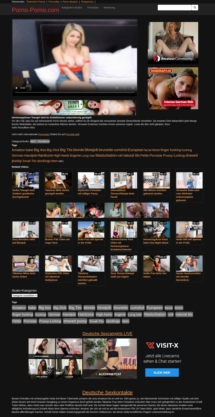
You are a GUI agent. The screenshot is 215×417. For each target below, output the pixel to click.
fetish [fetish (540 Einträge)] (156, 150)
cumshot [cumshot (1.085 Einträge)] (120, 150)
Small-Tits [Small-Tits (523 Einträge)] (29, 161)
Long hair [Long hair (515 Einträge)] (88, 155)
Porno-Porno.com (35, 10)
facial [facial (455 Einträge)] (148, 150)
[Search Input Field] (174, 7)
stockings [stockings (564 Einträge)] (44, 161)
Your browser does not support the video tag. (74, 57)
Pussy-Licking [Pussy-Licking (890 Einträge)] (174, 155)
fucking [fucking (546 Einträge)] (187, 150)
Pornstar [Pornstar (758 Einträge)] (156, 155)
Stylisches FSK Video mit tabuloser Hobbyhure (57, 276)
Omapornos (87, 1)
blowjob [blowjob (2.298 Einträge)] (91, 149)
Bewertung (109, 7)
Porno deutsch (70, 1)
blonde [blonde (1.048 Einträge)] (78, 150)
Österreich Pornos (35, 1)
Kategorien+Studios (72, 7)
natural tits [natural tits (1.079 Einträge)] (131, 155)
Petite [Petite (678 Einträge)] (144, 155)
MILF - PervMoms (40, 141)
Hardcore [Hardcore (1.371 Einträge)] (45, 155)
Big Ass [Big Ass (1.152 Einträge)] (40, 150)
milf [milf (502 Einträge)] (119, 155)
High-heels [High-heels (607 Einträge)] (61, 155)
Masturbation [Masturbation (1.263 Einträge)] (106, 155)
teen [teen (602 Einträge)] (54, 161)
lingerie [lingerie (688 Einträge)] (75, 155)
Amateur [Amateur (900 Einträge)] (18, 150)
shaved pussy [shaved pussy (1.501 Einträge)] (75, 321)
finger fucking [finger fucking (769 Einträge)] (171, 150)
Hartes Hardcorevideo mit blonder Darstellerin (188, 276)
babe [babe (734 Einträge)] (29, 150)
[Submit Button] (194, 7)
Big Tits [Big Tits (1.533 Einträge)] (66, 150)
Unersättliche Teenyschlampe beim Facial (122, 193)
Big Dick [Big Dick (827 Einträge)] (53, 150)
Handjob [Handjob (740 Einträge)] (30, 155)
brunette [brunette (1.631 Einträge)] (106, 150)
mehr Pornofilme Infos (23, 127)
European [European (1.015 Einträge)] (136, 150)
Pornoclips (53, 1)
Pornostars (93, 7)
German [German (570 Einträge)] (18, 155)
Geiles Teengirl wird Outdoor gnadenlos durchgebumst (23, 193)
